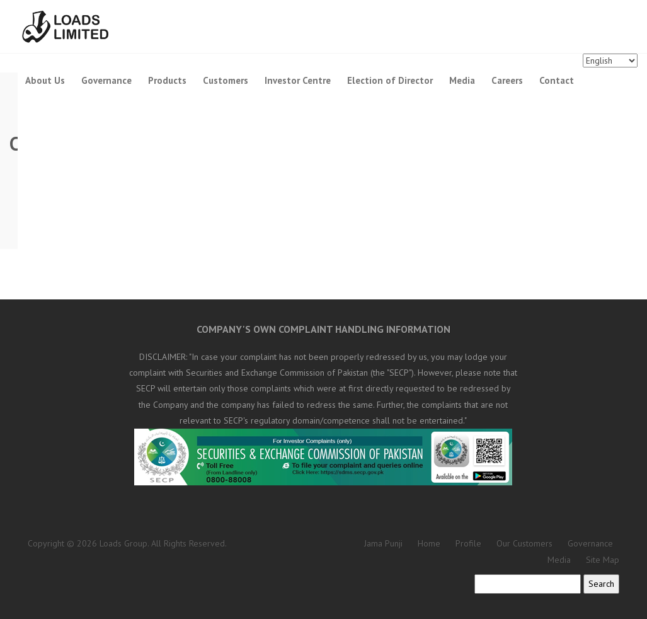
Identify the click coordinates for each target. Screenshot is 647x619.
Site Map (602, 559)
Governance (106, 80)
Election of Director (390, 80)
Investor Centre (298, 80)
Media (462, 80)
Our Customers (524, 543)
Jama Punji (383, 543)
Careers (507, 80)
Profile (468, 543)
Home (429, 543)
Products (167, 80)
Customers (225, 80)
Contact (556, 80)
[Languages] (610, 60)
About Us (45, 80)
